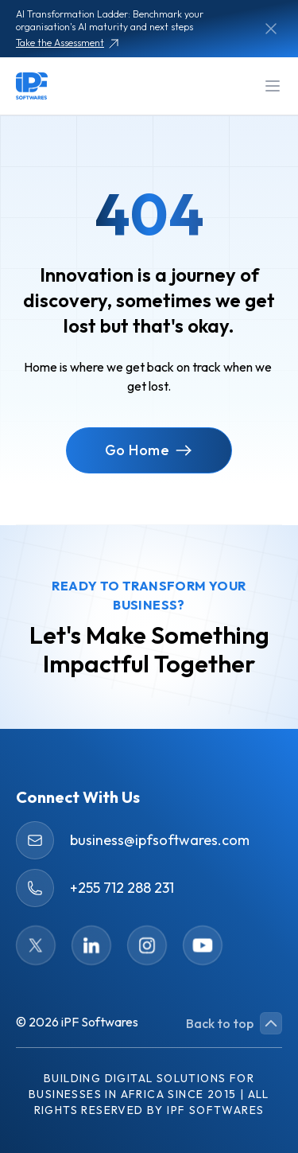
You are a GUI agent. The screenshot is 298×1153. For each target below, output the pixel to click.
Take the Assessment (68, 43)
